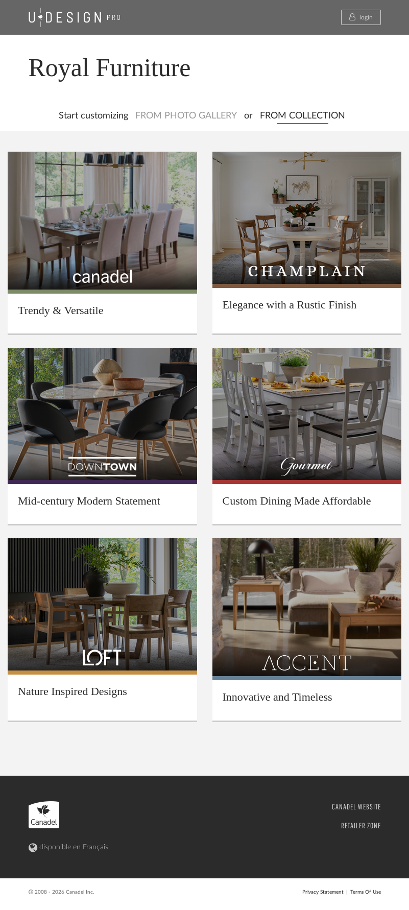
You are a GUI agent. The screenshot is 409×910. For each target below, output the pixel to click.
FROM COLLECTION (302, 116)
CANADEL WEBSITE (356, 806)
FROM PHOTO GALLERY (186, 116)
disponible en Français (68, 848)
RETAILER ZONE (361, 825)
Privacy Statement (323, 892)
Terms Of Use (365, 892)
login (361, 16)
